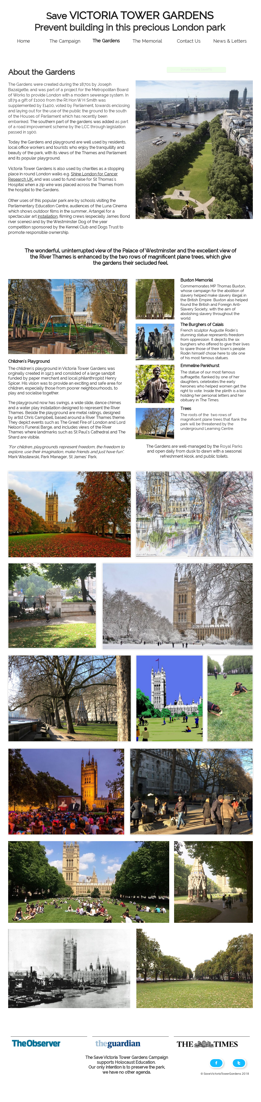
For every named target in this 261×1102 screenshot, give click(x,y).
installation (48, 216)
